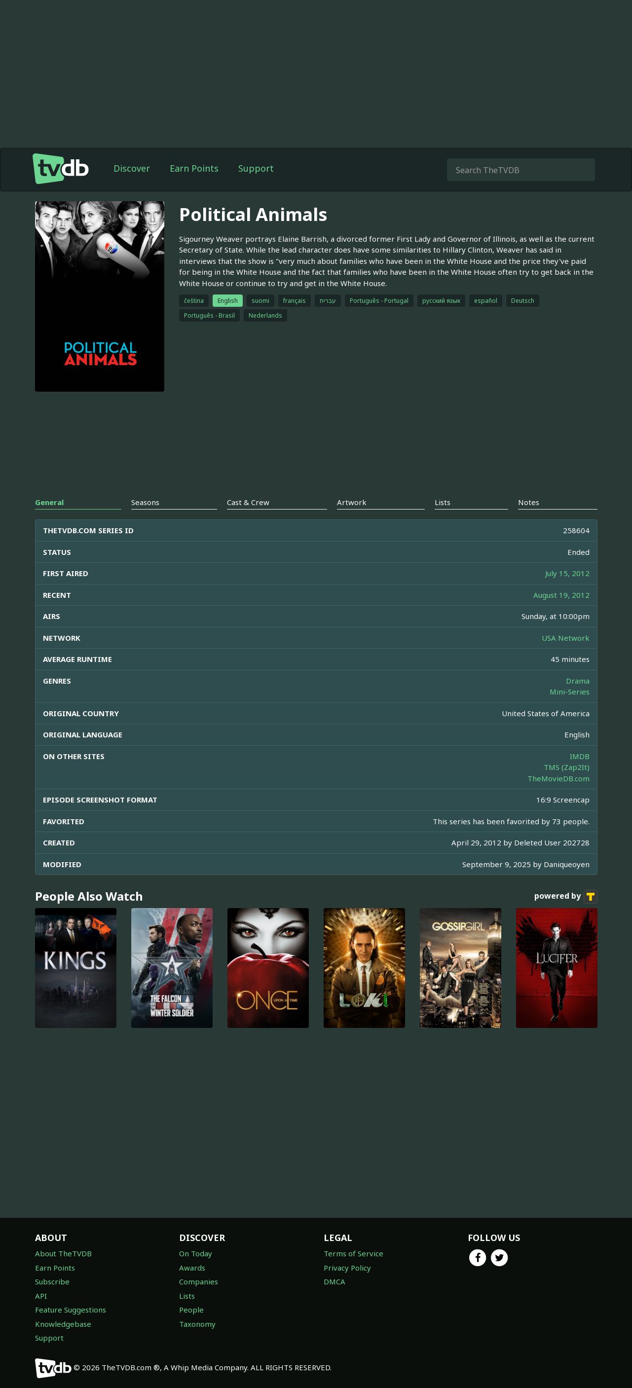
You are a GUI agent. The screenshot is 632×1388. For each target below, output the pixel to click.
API (41, 1296)
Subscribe (52, 1281)
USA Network (566, 638)
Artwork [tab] (352, 502)
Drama (578, 681)
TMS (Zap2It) (567, 767)
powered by (565, 897)
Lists (187, 1296)
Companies (198, 1281)
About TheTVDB (63, 1253)
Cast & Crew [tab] (248, 502)
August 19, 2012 (561, 595)
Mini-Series (570, 691)
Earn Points (194, 168)
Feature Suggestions (70, 1310)
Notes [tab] (528, 502)
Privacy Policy (347, 1268)
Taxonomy (197, 1324)
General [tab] (49, 502)
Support (256, 168)
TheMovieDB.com (558, 778)
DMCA (334, 1281)
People (191, 1310)
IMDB (580, 756)
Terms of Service (353, 1253)
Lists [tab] (442, 502)
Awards (192, 1268)
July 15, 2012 (567, 573)
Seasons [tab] (145, 502)
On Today (195, 1253)
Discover (131, 168)
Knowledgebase (63, 1324)
